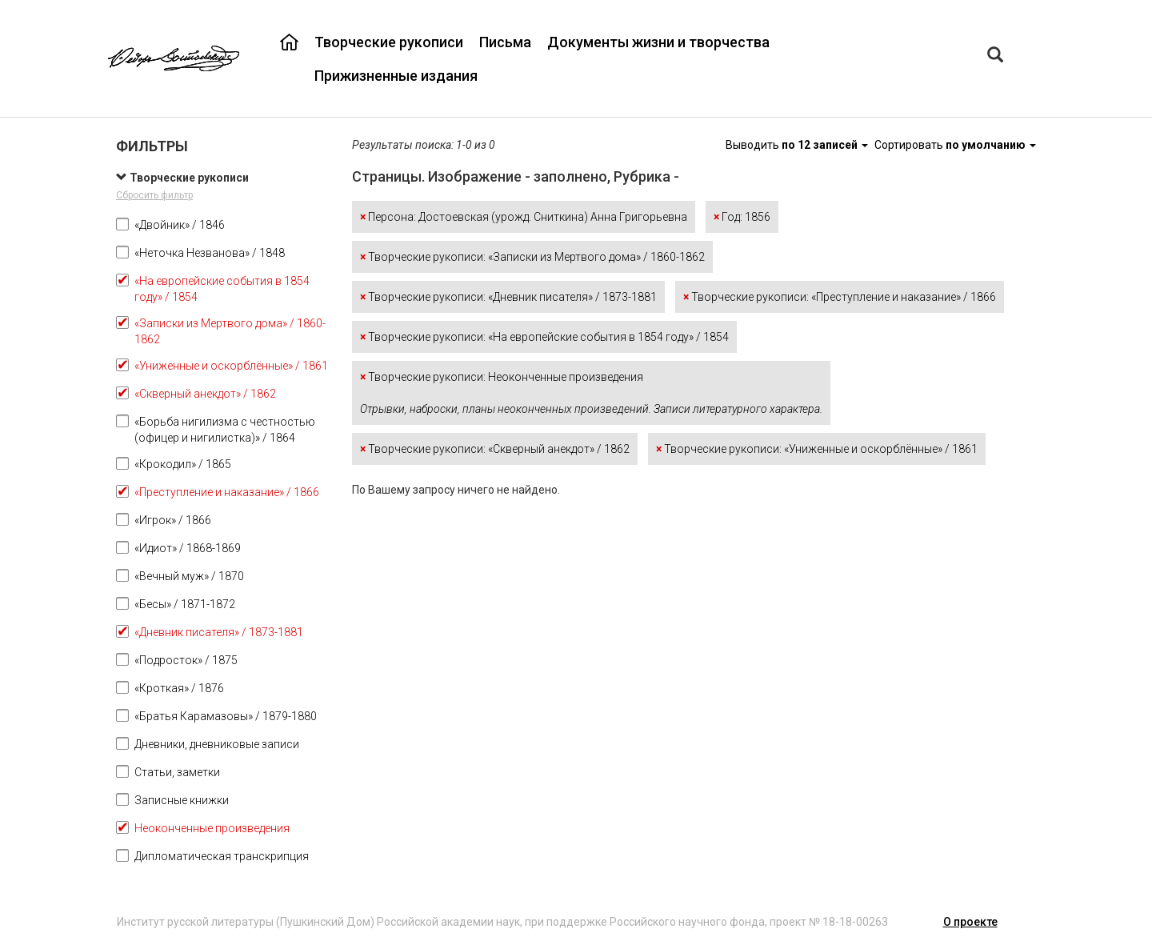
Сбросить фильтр (154, 195)
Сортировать (955, 144)
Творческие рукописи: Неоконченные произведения (591, 392)
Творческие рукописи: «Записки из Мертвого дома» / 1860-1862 (532, 256)
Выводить (798, 144)
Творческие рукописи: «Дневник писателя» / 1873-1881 (508, 296)
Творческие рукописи (388, 42)
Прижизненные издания (396, 75)
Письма (505, 42)
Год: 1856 (742, 216)
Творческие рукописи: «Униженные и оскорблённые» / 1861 (817, 448)
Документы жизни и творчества (658, 42)
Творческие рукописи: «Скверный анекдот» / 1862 (495, 448)
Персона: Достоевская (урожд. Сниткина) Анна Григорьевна (523, 216)
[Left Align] (995, 56)
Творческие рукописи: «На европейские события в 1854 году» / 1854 (544, 336)
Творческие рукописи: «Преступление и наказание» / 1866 (839, 296)
